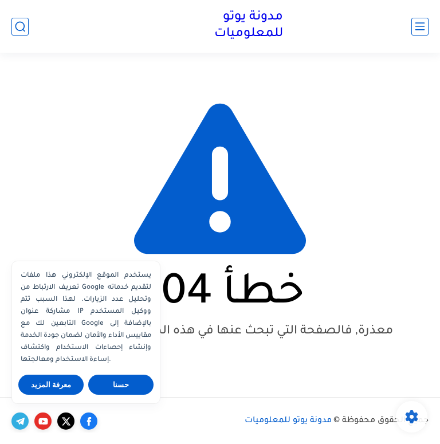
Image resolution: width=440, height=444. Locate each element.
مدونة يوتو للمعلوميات (248, 26)
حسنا (121, 384)
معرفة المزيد (51, 384)
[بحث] (20, 27)
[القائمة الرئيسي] (420, 27)
